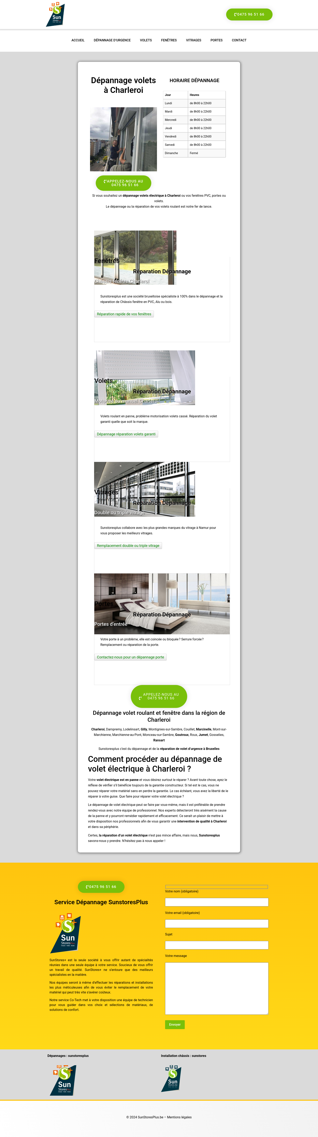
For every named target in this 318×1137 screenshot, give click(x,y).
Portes (216, 40)
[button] (159, 696)
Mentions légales (179, 1117)
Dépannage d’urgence (112, 40)
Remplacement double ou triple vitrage (128, 545)
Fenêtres (169, 40)
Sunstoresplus (209, 835)
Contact (239, 40)
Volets (146, 40)
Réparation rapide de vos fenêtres (124, 314)
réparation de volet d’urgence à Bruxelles (189, 749)
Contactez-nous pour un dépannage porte (130, 657)
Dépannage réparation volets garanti (126, 434)
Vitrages (193, 40)
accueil (78, 40)
